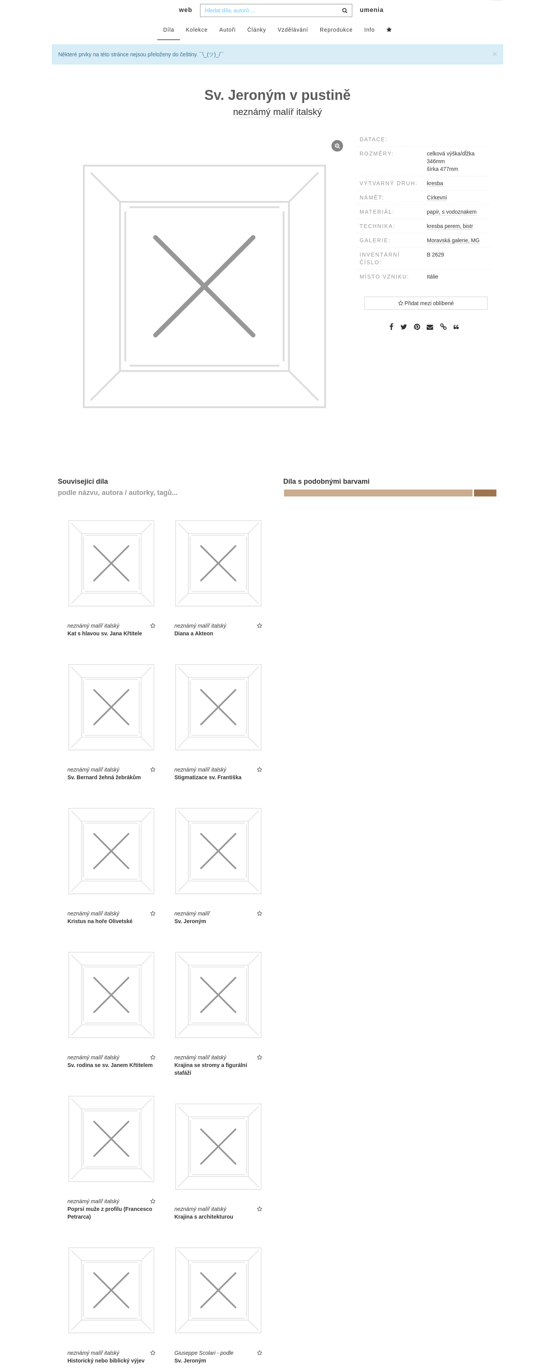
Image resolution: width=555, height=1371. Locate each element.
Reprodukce (336, 45)
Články (256, 45)
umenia (371, 25)
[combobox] (276, 25)
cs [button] (497, 11)
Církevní (437, 213)
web (185, 25)
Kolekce (197, 45)
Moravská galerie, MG (453, 256)
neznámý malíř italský (277, 127)
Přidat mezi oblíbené (426, 319)
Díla (168, 45)
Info (369, 45)
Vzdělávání (293, 45)
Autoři (227, 45)
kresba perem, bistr (450, 241)
